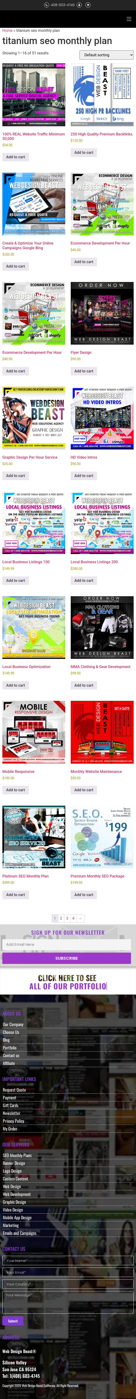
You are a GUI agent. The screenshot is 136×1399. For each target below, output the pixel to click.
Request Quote (14, 1090)
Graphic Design (14, 1202)
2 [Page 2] (61, 918)
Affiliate (9, 1063)
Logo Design (12, 1171)
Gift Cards (10, 1105)
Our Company (13, 1024)
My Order (10, 1129)
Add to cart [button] (15, 157)
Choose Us (11, 1032)
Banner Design (14, 1163)
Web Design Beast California (38, 1385)
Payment (9, 1097)
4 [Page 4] (73, 918)
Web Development (17, 1194)
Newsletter (11, 1113)
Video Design (13, 1210)
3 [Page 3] (67, 918)
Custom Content (15, 1178)
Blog (6, 1040)
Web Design (12, 1186)
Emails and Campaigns (19, 1233)
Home (7, 30)
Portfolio (10, 1047)
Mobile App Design (17, 1217)
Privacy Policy (13, 1121)
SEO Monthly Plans (17, 1155)
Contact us (11, 1055)
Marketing (11, 1225)
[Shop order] (106, 55)
